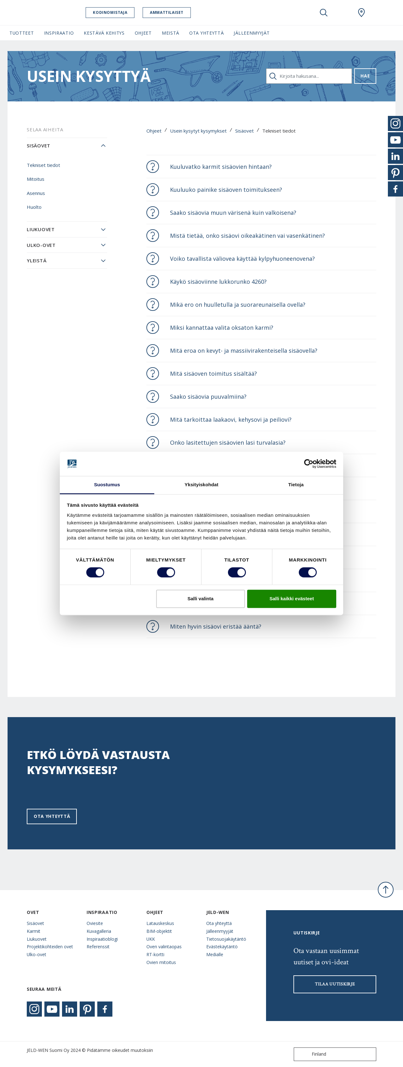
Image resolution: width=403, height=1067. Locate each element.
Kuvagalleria (99, 931)
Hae (365, 76)
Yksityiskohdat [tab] (201, 484)
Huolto (34, 207)
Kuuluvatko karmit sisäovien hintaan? (221, 166)
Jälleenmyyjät (219, 931)
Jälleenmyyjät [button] (252, 33)
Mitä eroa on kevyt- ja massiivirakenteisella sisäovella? (243, 350)
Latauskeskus (160, 923)
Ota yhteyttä (52, 816)
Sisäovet (244, 131)
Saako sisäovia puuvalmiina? (208, 396)
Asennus (36, 193)
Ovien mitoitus (161, 962)
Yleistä (36, 260)
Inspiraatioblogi (102, 939)
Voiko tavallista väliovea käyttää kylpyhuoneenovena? (242, 258)
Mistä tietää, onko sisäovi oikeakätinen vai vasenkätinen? (247, 235)
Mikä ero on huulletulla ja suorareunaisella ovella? (237, 304)
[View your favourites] (342, 12)
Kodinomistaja (119, 12)
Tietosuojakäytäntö (226, 939)
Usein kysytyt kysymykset (198, 131)
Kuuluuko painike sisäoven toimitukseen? (226, 189)
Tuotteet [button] (21, 33)
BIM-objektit (159, 931)
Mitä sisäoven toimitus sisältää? (213, 373)
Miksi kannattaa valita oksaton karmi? (221, 327)
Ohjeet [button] (143, 33)
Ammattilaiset (175, 12)
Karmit (33, 931)
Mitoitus (35, 179)
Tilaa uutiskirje (335, 984)
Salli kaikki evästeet (292, 598)
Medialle (214, 954)
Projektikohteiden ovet (50, 947)
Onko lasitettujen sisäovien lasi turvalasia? (228, 442)
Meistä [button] (170, 33)
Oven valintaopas (164, 947)
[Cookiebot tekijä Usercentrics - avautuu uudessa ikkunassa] (308, 464)
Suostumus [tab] (107, 484)
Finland (311, 1054)
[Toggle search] (323, 12)
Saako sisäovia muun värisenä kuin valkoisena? (233, 212)
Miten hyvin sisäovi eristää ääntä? (215, 626)
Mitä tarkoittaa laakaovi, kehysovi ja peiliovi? (231, 419)
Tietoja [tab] (296, 484)
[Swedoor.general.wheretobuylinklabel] (361, 12)
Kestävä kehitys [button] (104, 33)
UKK (150, 939)
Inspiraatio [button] (59, 33)
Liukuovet (41, 229)
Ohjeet (154, 131)
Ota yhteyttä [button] (206, 33)
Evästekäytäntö (222, 947)
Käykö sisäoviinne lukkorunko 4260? (218, 281)
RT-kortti (155, 954)
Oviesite (95, 923)
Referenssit (98, 947)
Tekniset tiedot (43, 165)
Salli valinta (201, 598)
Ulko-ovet (41, 245)
